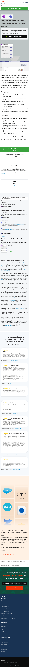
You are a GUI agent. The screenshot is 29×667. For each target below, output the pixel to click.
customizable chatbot (8, 229)
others (10, 293)
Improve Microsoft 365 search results (6, 616)
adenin (24, 262)
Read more (3, 173)
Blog (1, 624)
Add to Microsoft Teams (11, 250)
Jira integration (3, 651)
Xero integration (3, 647)
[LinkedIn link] (16, 665)
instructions (16, 297)
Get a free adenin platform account (6, 608)
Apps (4, 5)
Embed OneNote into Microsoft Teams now (14, 149)
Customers (2, 633)
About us (2, 631)
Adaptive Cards (23, 84)
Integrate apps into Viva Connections (6, 613)
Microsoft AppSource (14, 360)
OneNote (8, 5)
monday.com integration (4, 642)
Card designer (12, 300)
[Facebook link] (11, 665)
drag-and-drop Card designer (19, 224)
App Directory (10, 218)
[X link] (13, 665)
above (2, 279)
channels (16, 262)
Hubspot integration (4, 644)
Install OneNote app (14, 8)
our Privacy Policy (8, 325)
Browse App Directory (9, 554)
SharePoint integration (4, 639)
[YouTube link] (18, 665)
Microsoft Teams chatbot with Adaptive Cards (8, 618)
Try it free (22, 2)
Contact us (3, 600)
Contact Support (3, 626)
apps (16, 156)
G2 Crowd (12, 383)
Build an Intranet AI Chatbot (5, 611)
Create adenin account (14, 588)
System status (3, 660)
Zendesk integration (4, 649)
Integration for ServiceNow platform (6, 646)
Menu (26, 2)
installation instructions (20, 308)
